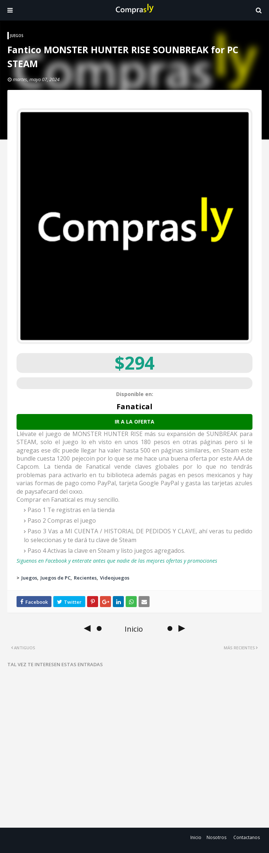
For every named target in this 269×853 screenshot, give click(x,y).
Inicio (195, 837)
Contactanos (246, 837)
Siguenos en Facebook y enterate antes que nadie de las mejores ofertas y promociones (117, 560)
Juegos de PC (55, 577)
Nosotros (216, 837)
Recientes (85, 577)
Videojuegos (114, 577)
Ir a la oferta (134, 421)
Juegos (29, 577)
